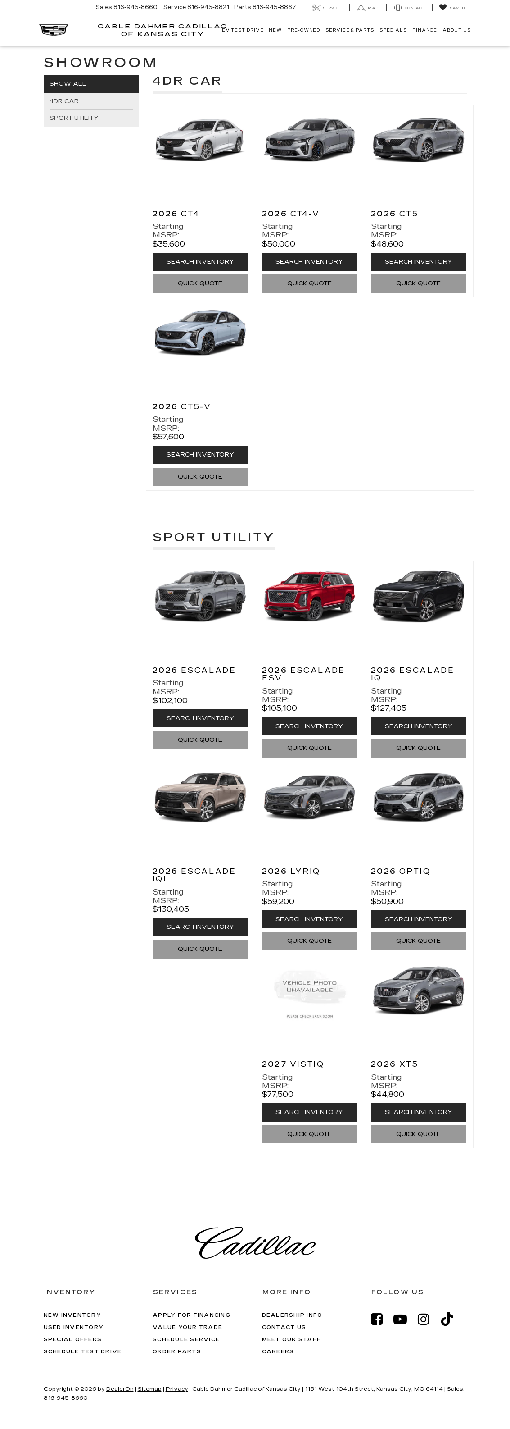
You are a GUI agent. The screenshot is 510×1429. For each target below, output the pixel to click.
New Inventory (72, 1315)
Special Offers (73, 1339)
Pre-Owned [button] (303, 30)
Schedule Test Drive (83, 1352)
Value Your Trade (187, 1327)
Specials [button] (393, 30)
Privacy (177, 1389)
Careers (278, 1352)
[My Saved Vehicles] (451, 8)
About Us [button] (456, 30)
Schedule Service (186, 1339)
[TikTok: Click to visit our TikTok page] (451, 1319)
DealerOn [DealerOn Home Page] (120, 1389)
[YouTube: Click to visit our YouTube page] (404, 1319)
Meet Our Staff (291, 1339)
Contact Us (284, 1327)
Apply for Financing (191, 1315)
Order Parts (177, 1352)
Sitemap (150, 1389)
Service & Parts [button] (349, 30)
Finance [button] (424, 30)
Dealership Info (292, 1315)
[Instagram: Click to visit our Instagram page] (428, 1319)
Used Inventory (74, 1327)
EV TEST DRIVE (243, 30)
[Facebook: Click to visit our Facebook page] (381, 1319)
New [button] (275, 30)
